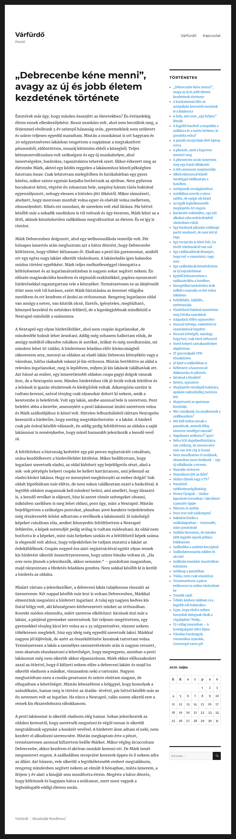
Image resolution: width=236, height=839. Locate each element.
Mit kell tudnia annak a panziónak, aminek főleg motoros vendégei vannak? (192, 426)
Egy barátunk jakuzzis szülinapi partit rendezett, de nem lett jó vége (196, 232)
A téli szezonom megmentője (194, 169)
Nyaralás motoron (186, 470)
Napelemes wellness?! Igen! (193, 436)
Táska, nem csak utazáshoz (193, 576)
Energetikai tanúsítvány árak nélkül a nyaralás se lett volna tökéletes (194, 290)
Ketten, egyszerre (186, 382)
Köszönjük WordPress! (49, 819)
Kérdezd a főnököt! (187, 378)
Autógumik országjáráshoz (193, 189)
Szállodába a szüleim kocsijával (195, 547)
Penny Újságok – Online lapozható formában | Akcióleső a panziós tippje (196, 498)
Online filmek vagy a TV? (191, 479)
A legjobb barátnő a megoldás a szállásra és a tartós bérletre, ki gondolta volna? (195, 131)
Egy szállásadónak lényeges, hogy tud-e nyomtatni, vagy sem (193, 256)
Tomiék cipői (182, 595)
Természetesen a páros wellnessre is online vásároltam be (196, 586)
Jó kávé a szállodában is (190, 363)
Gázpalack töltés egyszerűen (194, 320)
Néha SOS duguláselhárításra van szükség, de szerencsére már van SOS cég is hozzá (194, 445)
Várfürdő (29, 34)
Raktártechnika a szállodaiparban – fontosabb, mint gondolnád (194, 523)
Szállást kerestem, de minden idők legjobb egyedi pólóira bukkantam (194, 537)
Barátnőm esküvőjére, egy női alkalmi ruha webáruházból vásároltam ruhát (195, 218)
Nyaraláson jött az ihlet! (190, 474)
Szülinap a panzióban (188, 571)
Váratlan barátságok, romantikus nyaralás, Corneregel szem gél (188, 639)
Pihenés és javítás (186, 508)
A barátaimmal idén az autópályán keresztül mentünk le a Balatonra (195, 106)
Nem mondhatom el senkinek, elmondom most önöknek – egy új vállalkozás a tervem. (196, 460)
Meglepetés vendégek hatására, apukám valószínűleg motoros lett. (196, 392)
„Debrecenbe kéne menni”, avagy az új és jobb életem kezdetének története (193, 92)
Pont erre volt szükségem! (192, 513)
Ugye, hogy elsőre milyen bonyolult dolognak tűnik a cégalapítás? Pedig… (192, 615)
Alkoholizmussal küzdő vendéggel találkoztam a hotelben (190, 179)
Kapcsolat (212, 35)
